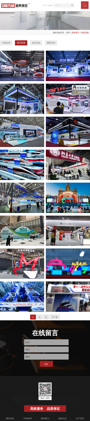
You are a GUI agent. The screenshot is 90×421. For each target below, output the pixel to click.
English (50, 5)
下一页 (55, 322)
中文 (44, 5)
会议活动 (36, 43)
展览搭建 (85, 33)
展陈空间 (51, 43)
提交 (46, 369)
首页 (68, 33)
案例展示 (75, 33)
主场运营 (6, 43)
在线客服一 (80, 94)
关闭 (88, 85)
